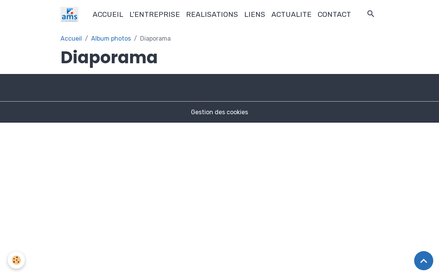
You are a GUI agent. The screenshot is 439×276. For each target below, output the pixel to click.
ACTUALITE (291, 14)
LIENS (254, 14)
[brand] (70, 14)
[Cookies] (16, 260)
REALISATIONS (212, 14)
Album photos (111, 38)
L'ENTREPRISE (154, 14)
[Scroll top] (423, 260)
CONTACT (334, 14)
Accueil (71, 38)
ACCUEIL (108, 14)
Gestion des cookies (219, 112)
